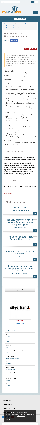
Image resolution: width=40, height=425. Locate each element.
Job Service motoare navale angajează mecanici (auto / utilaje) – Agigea (20, 222)
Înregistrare (10, 2)
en (36, 2)
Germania (19, 24)
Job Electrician (20, 207)
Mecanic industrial (30, 24)
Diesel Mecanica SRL (20, 227)
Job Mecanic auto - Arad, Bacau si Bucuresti (20, 252)
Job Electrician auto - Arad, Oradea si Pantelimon (20, 238)
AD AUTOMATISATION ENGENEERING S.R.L (20, 210)
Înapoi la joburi (20, 18)
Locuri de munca (9, 24)
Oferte (17, 2)
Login (3, 2)
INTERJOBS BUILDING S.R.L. (20, 273)
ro (32, 2)
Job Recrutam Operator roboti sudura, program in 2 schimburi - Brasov (20, 268)
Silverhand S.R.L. (20, 324)
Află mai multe (21, 416)
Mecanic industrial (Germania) (15, 28)
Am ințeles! (9, 419)
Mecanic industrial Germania (14, 26)
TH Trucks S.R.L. (20, 242)
